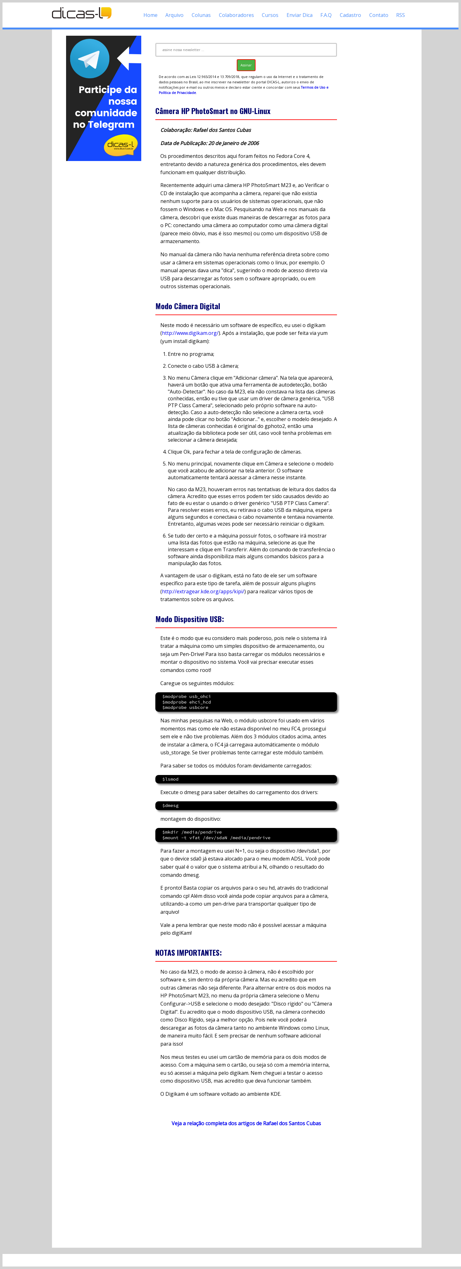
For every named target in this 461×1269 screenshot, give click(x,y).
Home (150, 15)
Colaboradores (236, 15)
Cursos (270, 15)
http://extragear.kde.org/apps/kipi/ (203, 591)
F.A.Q (326, 15)
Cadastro (350, 15)
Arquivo (174, 15)
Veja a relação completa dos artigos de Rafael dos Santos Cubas (246, 1123)
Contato (378, 15)
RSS (400, 15)
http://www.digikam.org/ (190, 333)
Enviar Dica (300, 15)
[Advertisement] (103, 256)
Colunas (201, 15)
